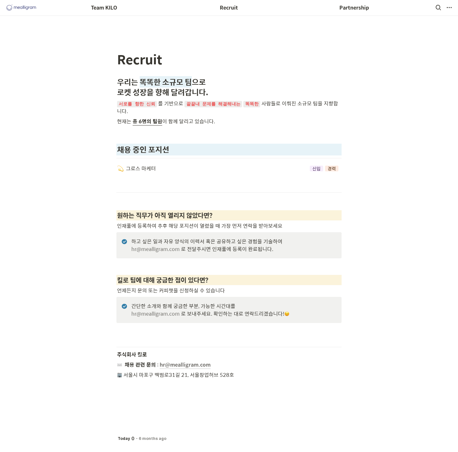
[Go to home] (21, 7)
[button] (438, 7)
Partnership (354, 7)
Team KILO (104, 7)
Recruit (229, 7)
